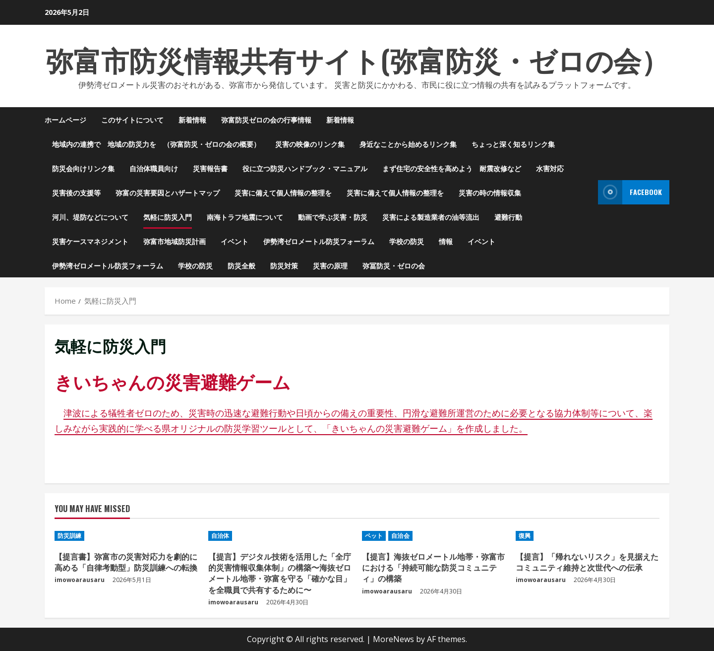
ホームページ (65, 119)
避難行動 (508, 216)
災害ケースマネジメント (90, 241)
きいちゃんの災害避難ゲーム (173, 381)
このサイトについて (132, 119)
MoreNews (393, 639)
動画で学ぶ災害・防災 (332, 216)
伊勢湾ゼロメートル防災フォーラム (318, 241)
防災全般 (241, 265)
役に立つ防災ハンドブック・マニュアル (304, 168)
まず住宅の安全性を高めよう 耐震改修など (451, 168)
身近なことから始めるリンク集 (408, 143)
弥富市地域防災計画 (174, 241)
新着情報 (192, 119)
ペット (374, 535)
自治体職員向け (153, 168)
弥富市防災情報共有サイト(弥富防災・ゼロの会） (357, 58)
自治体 (220, 535)
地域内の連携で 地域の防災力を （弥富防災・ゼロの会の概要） (156, 143)
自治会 (400, 535)
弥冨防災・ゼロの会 (393, 265)
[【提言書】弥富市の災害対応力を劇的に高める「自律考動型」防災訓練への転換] (126, 535)
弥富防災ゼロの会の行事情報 (266, 119)
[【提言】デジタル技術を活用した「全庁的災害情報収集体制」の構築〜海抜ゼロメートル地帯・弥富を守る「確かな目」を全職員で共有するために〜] (280, 535)
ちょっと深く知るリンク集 (513, 143)
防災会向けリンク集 (83, 168)
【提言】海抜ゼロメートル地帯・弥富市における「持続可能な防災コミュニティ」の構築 (433, 567)
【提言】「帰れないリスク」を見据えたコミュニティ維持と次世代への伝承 (587, 561)
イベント (234, 241)
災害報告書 (210, 168)
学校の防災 (406, 241)
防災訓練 (69, 535)
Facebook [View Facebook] (630, 192)
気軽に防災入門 (167, 216)
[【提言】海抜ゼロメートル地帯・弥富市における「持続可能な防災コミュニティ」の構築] (434, 535)
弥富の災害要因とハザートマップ (168, 192)
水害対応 (550, 168)
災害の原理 (330, 265)
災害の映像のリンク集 (310, 143)
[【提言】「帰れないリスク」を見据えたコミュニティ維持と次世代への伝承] (587, 535)
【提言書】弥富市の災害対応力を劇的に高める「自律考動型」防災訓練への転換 (126, 561)
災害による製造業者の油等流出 (430, 216)
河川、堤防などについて (90, 216)
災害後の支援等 (76, 192)
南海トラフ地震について (245, 216)
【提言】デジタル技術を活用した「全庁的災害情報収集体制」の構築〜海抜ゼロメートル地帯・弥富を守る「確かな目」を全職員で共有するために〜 (279, 572)
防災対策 (284, 265)
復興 (525, 535)
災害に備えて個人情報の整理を (283, 192)
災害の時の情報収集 (490, 192)
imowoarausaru (80, 580)
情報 (446, 241)
